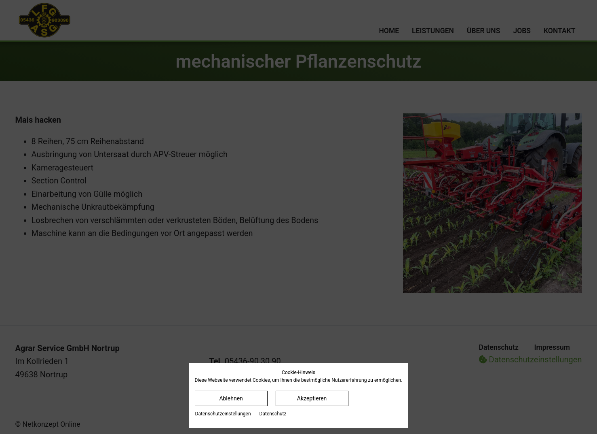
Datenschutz (273, 414)
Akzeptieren (312, 398)
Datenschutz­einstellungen (223, 414)
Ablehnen (231, 398)
